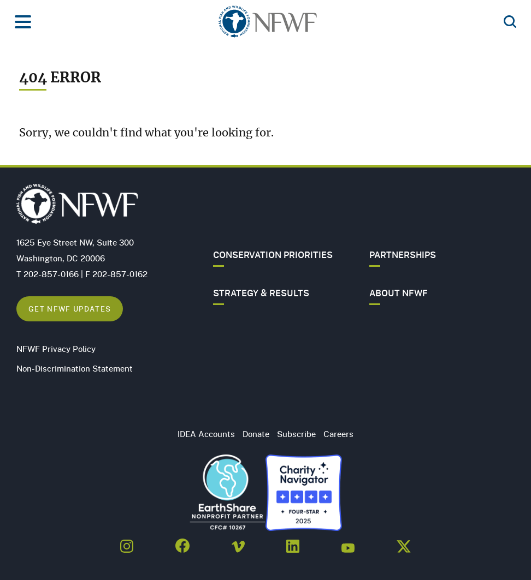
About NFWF (398, 293)
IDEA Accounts (206, 434)
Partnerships (402, 254)
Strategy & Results (261, 293)
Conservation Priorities (273, 254)
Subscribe (296, 434)
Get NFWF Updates (69, 308)
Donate (256, 434)
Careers (338, 434)
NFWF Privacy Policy (56, 349)
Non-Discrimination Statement (74, 368)
